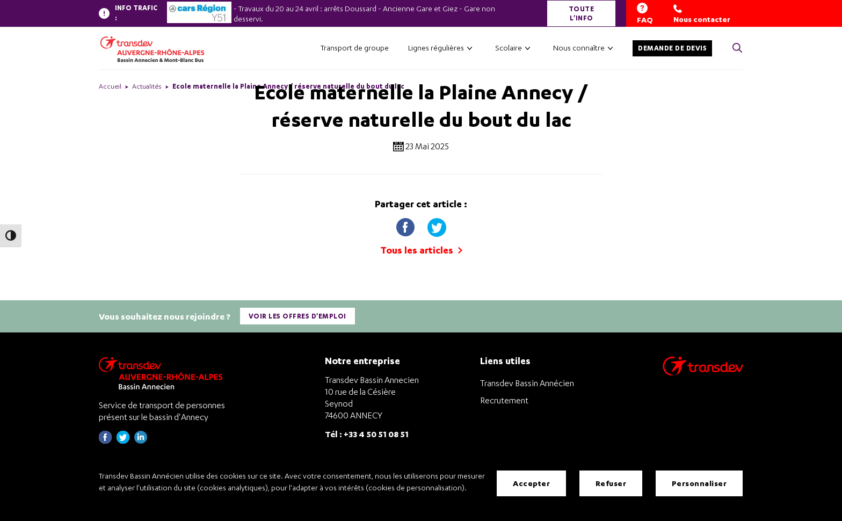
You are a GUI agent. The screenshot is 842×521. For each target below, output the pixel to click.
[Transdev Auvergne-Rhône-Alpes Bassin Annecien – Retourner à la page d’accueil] (163, 373)
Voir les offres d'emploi (297, 316)
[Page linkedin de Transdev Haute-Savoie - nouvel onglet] (140, 440)
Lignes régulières (436, 47)
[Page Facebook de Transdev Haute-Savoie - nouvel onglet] (105, 440)
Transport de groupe (355, 47)
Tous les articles (421, 250)
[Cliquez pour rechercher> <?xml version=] (737, 48)
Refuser (611, 483)
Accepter (531, 483)
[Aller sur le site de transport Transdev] (703, 373)
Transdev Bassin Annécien (527, 383)
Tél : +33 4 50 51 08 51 (367, 433)
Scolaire (508, 47)
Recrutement (504, 400)
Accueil (110, 86)
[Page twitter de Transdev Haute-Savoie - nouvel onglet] (123, 440)
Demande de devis (672, 48)
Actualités (147, 86)
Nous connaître (579, 47)
